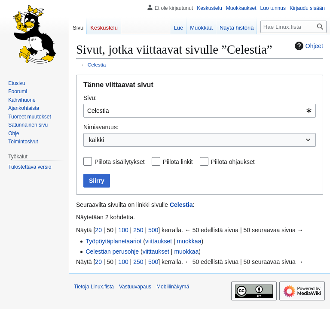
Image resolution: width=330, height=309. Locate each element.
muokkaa (189, 241)
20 (98, 230)
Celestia (97, 64)
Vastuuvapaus (135, 287)
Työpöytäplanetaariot (113, 241)
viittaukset (158, 241)
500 (153, 230)
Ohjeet (308, 46)
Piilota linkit (178, 161)
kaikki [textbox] (96, 139)
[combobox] (199, 111)
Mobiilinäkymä (172, 287)
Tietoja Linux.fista (94, 287)
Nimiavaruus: (101, 127)
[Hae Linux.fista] (293, 27)
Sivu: (90, 97)
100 (123, 230)
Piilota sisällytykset (120, 161)
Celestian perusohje (112, 251)
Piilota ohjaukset (233, 161)
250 (138, 230)
